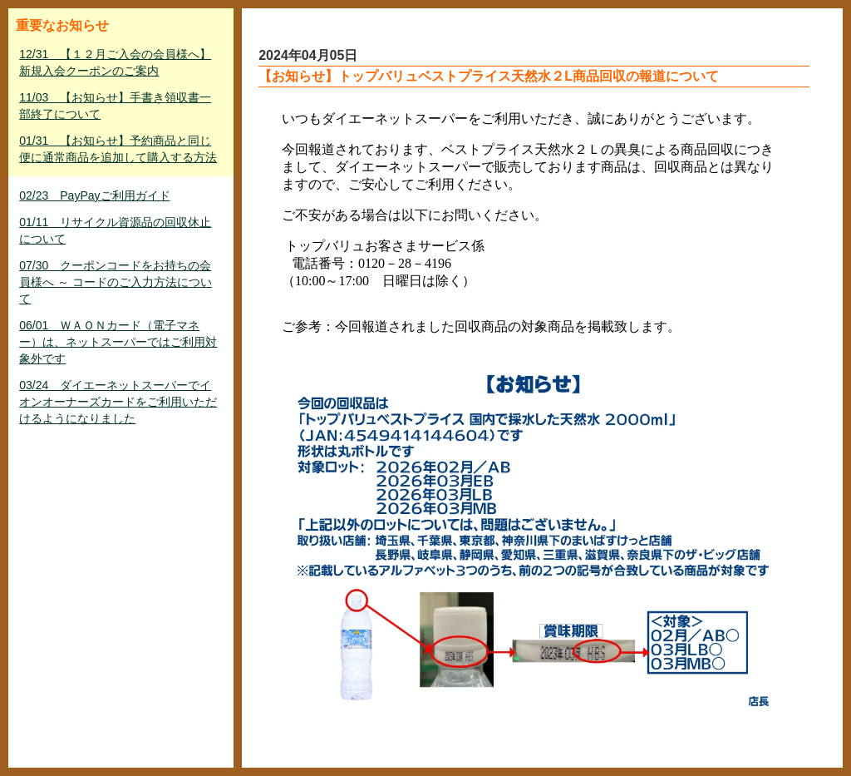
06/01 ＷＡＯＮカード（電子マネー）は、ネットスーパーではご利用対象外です (118, 342)
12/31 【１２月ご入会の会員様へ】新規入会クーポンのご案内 (115, 62)
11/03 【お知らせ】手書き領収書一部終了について (115, 106)
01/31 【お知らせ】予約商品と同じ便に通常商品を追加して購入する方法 (118, 149)
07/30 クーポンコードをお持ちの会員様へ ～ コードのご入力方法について (115, 282)
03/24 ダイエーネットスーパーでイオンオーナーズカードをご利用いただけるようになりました (118, 401)
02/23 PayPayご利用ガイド (94, 195)
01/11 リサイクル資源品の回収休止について (115, 230)
